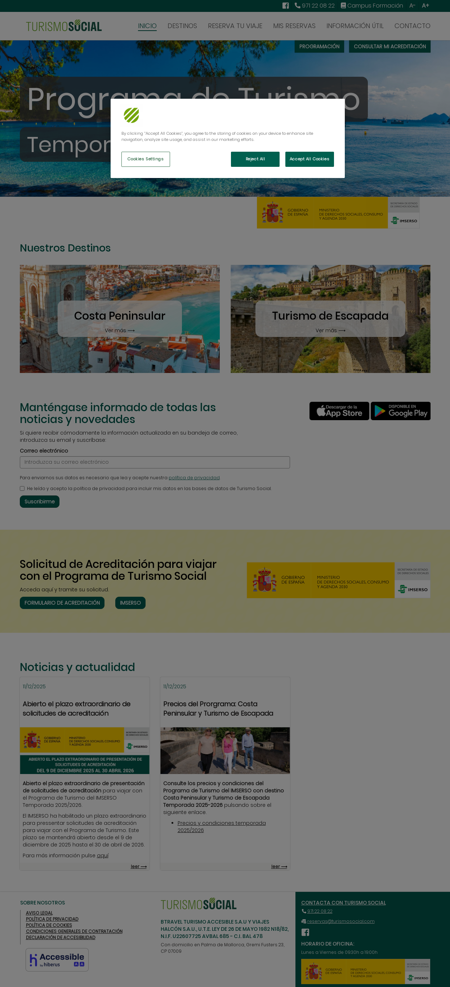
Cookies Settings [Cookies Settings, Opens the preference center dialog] (145, 159)
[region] (228, 138)
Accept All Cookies (309, 159)
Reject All (255, 159)
